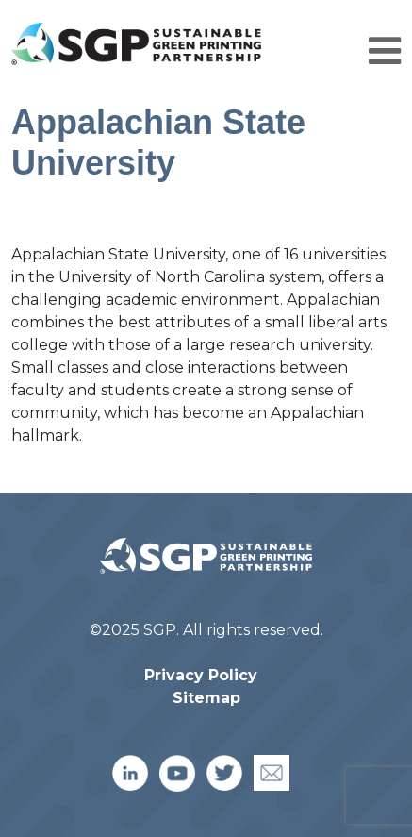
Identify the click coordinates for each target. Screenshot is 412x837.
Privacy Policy (200, 675)
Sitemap (206, 698)
